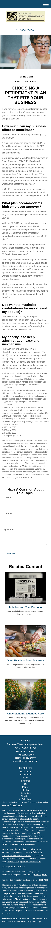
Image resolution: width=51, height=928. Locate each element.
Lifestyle (25, 790)
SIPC (44, 874)
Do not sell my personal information (24, 862)
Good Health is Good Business (25, 660)
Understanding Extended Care (25, 713)
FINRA (37, 874)
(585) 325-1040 (25, 30)
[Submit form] (11, 553)
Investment (25, 774)
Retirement (25, 771)
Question (8, 529)
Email (9, 513)
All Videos (25, 796)
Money (25, 787)
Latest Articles (25, 793)
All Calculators (25, 799)
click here (43, 880)
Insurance (25, 781)
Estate (25, 778)
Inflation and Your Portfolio (25, 607)
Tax (25, 784)
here (15, 918)
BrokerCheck (16, 805)
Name (9, 497)
